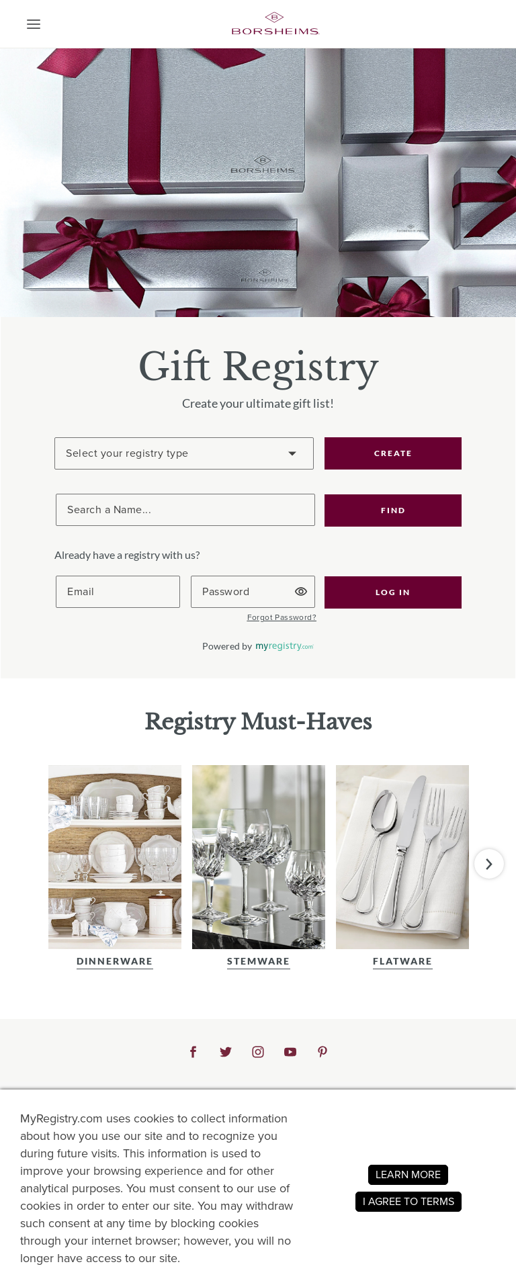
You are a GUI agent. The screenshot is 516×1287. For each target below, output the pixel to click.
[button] (33, 24)
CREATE (393, 453)
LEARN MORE (408, 1174)
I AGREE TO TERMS (408, 1201)
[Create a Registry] (184, 453)
